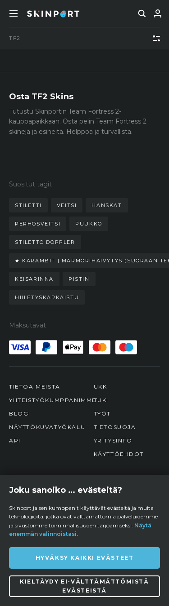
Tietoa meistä (34, 386)
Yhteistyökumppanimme (52, 400)
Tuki (101, 400)
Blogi (20, 413)
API (15, 440)
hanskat (106, 205)
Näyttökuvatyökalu (47, 427)
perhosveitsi (37, 224)
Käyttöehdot (119, 454)
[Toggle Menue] (14, 13)
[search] (142, 13)
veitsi (67, 205)
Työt (102, 413)
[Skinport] (53, 13)
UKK (100, 386)
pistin (79, 279)
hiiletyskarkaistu (47, 297)
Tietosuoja (115, 427)
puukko (88, 224)
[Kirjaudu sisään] (157, 13)
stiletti (28, 205)
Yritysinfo (113, 440)
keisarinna (34, 279)
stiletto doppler (45, 242)
